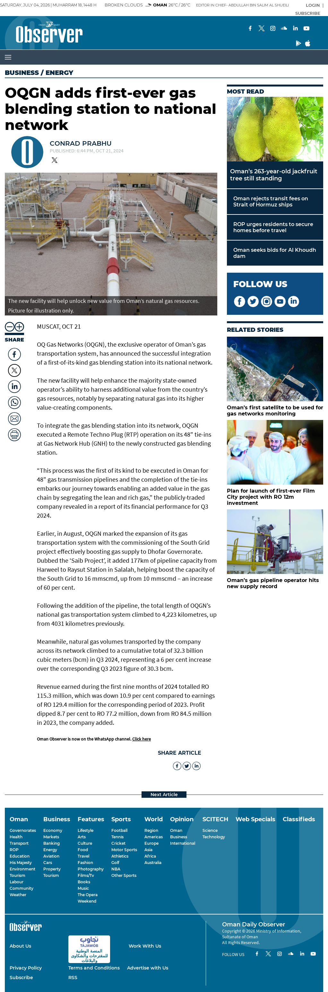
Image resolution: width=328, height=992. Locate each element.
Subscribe (21, 977)
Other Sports (123, 875)
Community (21, 888)
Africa (150, 856)
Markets (51, 836)
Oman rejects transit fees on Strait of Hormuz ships (270, 202)
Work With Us (145, 946)
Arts (82, 836)
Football (119, 830)
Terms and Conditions (94, 968)
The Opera (88, 894)
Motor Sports (124, 849)
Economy (52, 830)
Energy (50, 849)
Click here (141, 739)
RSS (72, 977)
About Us (20, 946)
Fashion (85, 862)
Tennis (117, 836)
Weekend (87, 901)
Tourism (17, 875)
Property (52, 869)
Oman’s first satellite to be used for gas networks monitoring (275, 411)
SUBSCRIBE (307, 13)
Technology (214, 836)
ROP (14, 849)
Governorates (23, 830)
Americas (153, 836)
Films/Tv (86, 875)
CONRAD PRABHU (81, 143)
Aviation (51, 856)
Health (16, 836)
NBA (115, 869)
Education (20, 856)
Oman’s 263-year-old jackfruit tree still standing (273, 175)
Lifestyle (85, 830)
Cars (47, 862)
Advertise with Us (147, 968)
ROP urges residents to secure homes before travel (273, 227)
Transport (19, 843)
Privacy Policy (26, 968)
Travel (83, 856)
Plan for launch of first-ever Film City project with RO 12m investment (271, 497)
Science (210, 830)
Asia (148, 849)
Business (22, 73)
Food (83, 849)
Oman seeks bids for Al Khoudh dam (274, 253)
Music (83, 888)
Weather (18, 894)
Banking (51, 843)
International (182, 843)
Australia (152, 862)
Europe (151, 843)
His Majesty (21, 862)
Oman (176, 830)
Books (84, 881)
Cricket (118, 843)
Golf (115, 862)
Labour (16, 881)
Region (151, 830)
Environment (22, 869)
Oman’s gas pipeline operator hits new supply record (273, 583)
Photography (91, 869)
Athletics (119, 856)
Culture (85, 843)
